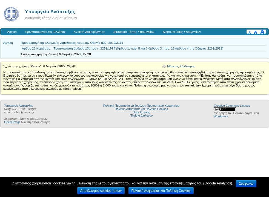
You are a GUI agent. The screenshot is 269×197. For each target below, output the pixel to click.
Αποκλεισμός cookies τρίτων (101, 191)
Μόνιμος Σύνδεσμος (181, 66)
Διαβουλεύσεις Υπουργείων (182, 31)
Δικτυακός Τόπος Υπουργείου (133, 31)
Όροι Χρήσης (141, 112)
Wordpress (221, 116)
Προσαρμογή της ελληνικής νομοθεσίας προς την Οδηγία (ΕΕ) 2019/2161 (72, 42)
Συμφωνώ (246, 184)
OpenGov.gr (12, 122)
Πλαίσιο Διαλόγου (141, 115)
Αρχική (12, 31)
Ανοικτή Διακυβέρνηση (89, 31)
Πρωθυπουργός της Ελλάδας (45, 31)
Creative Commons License (232, 105)
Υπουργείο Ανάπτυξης (50, 11)
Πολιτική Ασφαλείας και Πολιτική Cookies (141, 109)
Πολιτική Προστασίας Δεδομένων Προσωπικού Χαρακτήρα (141, 105)
